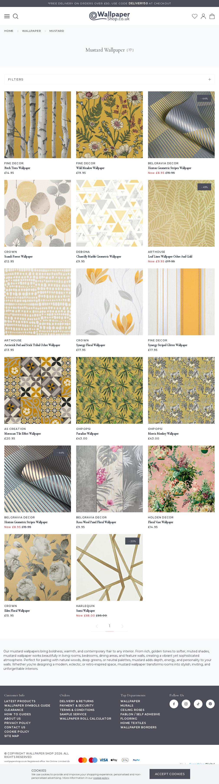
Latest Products (19, 701)
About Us (12, 718)
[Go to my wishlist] (194, 16)
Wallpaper (130, 701)
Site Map (11, 736)
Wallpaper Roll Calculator (85, 718)
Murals (126, 705)
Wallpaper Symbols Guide (27, 705)
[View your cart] (212, 16)
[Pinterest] (210, 703)
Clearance (13, 710)
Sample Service (73, 714)
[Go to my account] (203, 16)
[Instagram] (186, 703)
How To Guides (17, 714)
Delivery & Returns (77, 701)
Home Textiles (133, 723)
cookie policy (101, 777)
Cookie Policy (16, 731)
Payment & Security (77, 705)
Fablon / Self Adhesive (140, 714)
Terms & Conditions (77, 710)
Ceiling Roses (132, 710)
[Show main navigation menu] (7, 16)
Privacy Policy (17, 723)
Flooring (128, 718)
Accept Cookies (170, 774)
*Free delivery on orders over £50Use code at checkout (109, 3)
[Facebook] (173, 703)
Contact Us (14, 727)
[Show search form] (15, 16)
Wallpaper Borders (138, 727)
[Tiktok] (198, 703)
